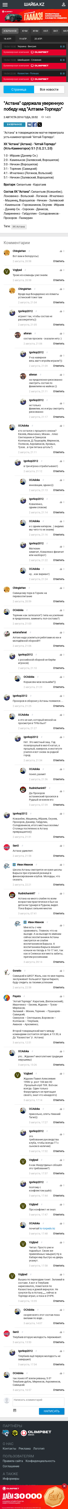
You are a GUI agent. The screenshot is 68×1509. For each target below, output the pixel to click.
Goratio (17, 970)
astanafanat (20, 632)
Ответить (58, 261)
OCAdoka (23, 425)
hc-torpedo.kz (47, 1228)
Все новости (49, 89)
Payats (17, 996)
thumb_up (61, 251)
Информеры (11, 1478)
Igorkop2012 (25, 311)
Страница (18, 89)
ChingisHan (19, 251)
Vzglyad (17, 270)
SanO (16, 845)
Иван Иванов (25, 864)
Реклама (25, 1448)
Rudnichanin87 (37, 788)
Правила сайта (13, 1461)
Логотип (38, 1448)
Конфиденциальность (40, 1461)
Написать (52, 1411)
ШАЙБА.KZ (34, 4)
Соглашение (11, 1466)
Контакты (9, 1448)
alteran (28, 333)
